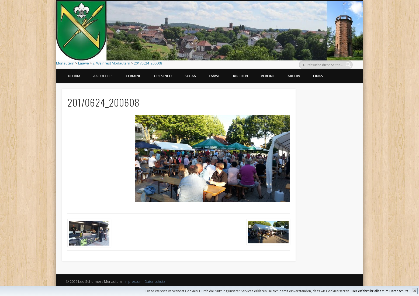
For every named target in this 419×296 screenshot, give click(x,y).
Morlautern (65, 63)
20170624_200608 (148, 63)
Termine (133, 75)
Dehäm (74, 75)
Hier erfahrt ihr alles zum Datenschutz (379, 291)
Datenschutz (155, 281)
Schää (190, 75)
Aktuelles (103, 75)
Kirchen (240, 75)
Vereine (268, 75)
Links (318, 75)
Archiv (294, 75)
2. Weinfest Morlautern (111, 63)
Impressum (133, 281)
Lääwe (83, 63)
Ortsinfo (163, 75)
